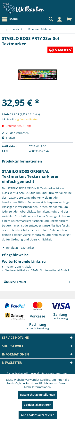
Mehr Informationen (37, 387)
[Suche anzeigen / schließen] (50, 19)
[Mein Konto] (59, 19)
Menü (10, 19)
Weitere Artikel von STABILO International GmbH (35, 270)
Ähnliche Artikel (15, 282)
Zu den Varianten (15, 133)
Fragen (8, 137)
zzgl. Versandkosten (26, 119)
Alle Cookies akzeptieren (37, 415)
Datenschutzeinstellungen (37, 394)
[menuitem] (11, 19)
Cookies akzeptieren (37, 404)
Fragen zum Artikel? (16, 266)
